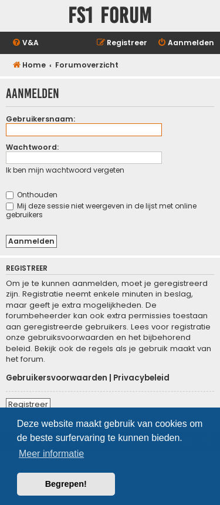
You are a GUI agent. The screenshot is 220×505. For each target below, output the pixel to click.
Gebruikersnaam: (40, 119)
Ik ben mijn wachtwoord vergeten (65, 170)
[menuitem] (25, 43)
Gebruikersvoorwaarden (56, 378)
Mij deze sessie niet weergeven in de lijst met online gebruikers (101, 210)
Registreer (28, 404)
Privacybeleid (141, 378)
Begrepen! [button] (66, 484)
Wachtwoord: (32, 147)
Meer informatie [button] (51, 454)
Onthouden (31, 195)
